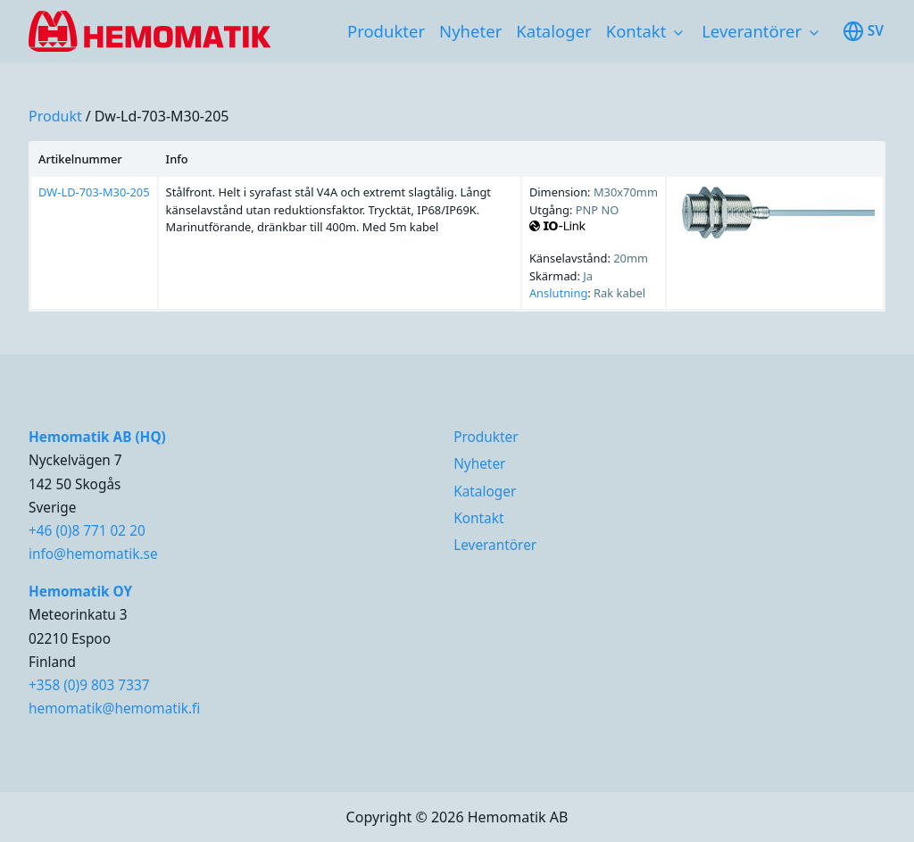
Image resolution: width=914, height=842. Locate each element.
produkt (55, 116)
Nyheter (470, 31)
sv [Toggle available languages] (863, 31)
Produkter (386, 31)
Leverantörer (752, 31)
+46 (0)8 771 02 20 (87, 530)
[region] (457, 226)
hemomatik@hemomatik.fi (114, 708)
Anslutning (558, 293)
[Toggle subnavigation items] (678, 33)
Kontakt (636, 31)
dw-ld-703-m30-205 (162, 116)
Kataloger (553, 31)
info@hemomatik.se (93, 554)
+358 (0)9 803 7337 (89, 685)
